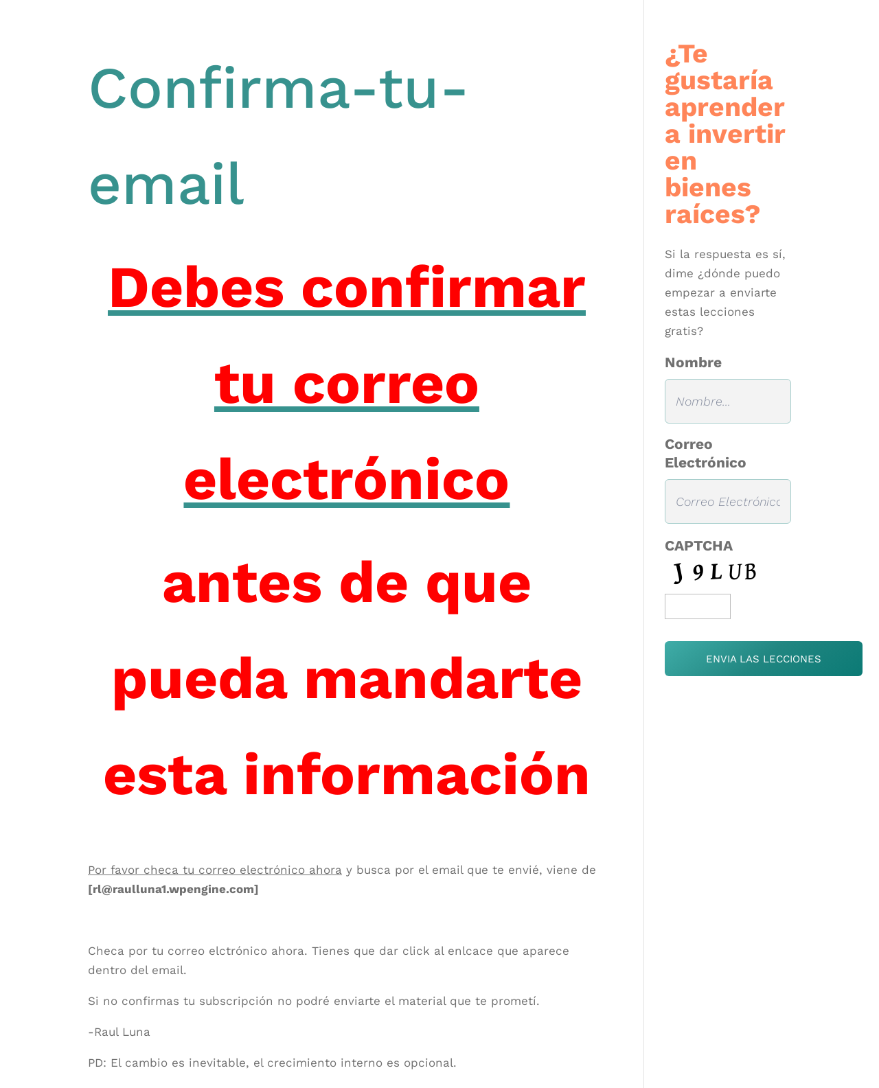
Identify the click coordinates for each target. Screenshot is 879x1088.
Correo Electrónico (705, 453)
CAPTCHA (699, 545)
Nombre (693, 362)
